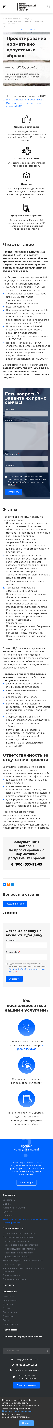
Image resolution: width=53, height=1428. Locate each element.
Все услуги (9, 1195)
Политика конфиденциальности (22, 1336)
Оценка (7, 1204)
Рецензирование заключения (18, 1252)
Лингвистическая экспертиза (18, 1237)
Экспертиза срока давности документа (23, 1260)
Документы (8, 1316)
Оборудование (10, 1324)
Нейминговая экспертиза (16, 1241)
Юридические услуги (14, 1208)
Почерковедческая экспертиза (19, 1249)
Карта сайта (10, 1330)
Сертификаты (10, 1300)
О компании (10, 1292)
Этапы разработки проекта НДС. (25, 99)
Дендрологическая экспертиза (19, 1233)
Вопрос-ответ (10, 1312)
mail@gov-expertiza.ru (27, 1359)
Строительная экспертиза (16, 1256)
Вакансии (8, 1304)
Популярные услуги (14, 1228)
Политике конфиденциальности (18, 1411)
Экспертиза (9, 1200)
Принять (26, 1423)
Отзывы (6, 1308)
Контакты (9, 1285)
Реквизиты (8, 1296)
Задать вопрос (15, 903)
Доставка (7, 1211)
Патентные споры (12, 1264)
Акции (6, 1320)
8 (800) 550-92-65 (26, 864)
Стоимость (8, 1215)
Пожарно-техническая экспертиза (20, 1245)
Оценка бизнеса (11, 1275)
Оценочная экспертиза (14, 1279)
